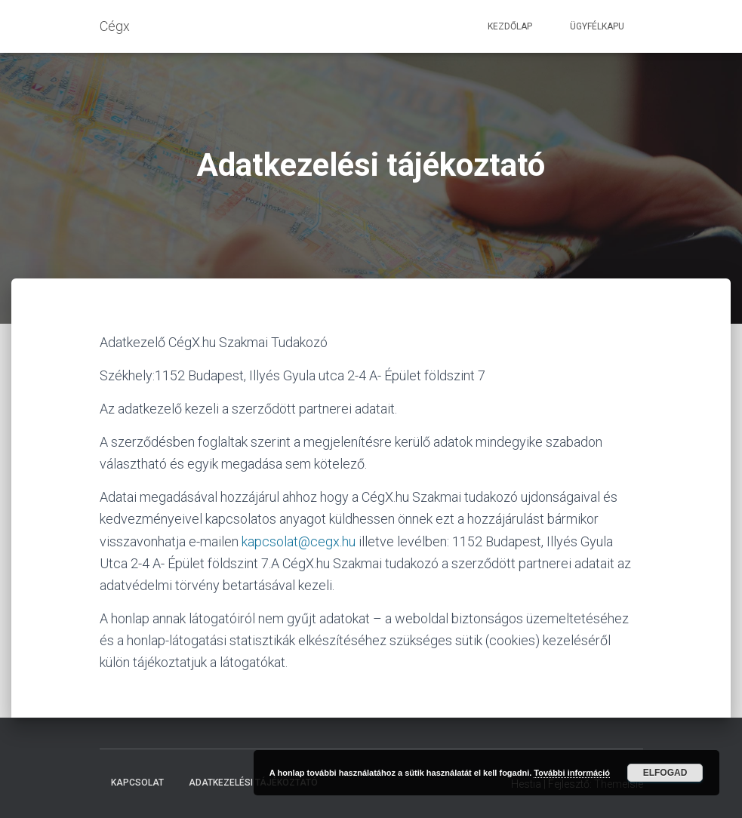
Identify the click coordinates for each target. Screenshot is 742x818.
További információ (572, 772)
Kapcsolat (137, 782)
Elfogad (665, 772)
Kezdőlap (510, 26)
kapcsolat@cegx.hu (299, 541)
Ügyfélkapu (597, 26)
